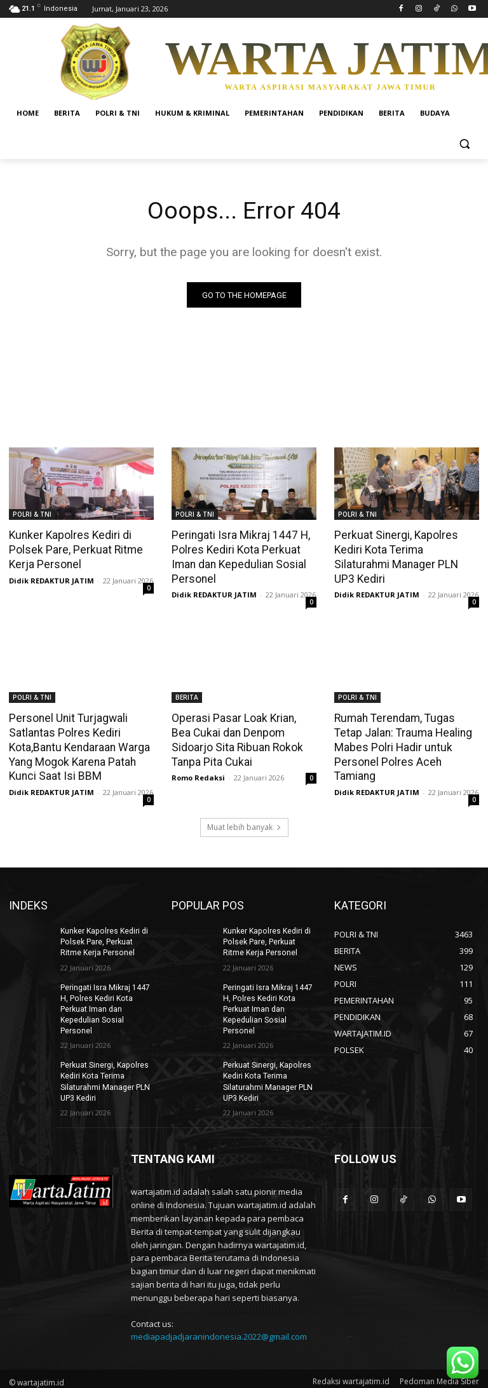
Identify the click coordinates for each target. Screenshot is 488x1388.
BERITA (186, 696)
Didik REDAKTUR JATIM (51, 579)
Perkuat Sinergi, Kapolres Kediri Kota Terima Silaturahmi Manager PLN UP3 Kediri (406, 549)
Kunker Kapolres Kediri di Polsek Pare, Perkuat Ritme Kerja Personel (72, 549)
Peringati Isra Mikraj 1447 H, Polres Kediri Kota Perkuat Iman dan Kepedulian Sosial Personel (239, 556)
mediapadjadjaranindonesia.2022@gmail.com (219, 1331)
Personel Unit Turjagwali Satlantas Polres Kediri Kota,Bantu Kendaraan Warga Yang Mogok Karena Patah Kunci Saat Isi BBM (78, 745)
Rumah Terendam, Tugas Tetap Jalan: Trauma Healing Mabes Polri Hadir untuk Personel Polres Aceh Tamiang (401, 745)
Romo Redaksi (198, 775)
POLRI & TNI (32, 514)
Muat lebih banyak (244, 824)
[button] (464, 144)
